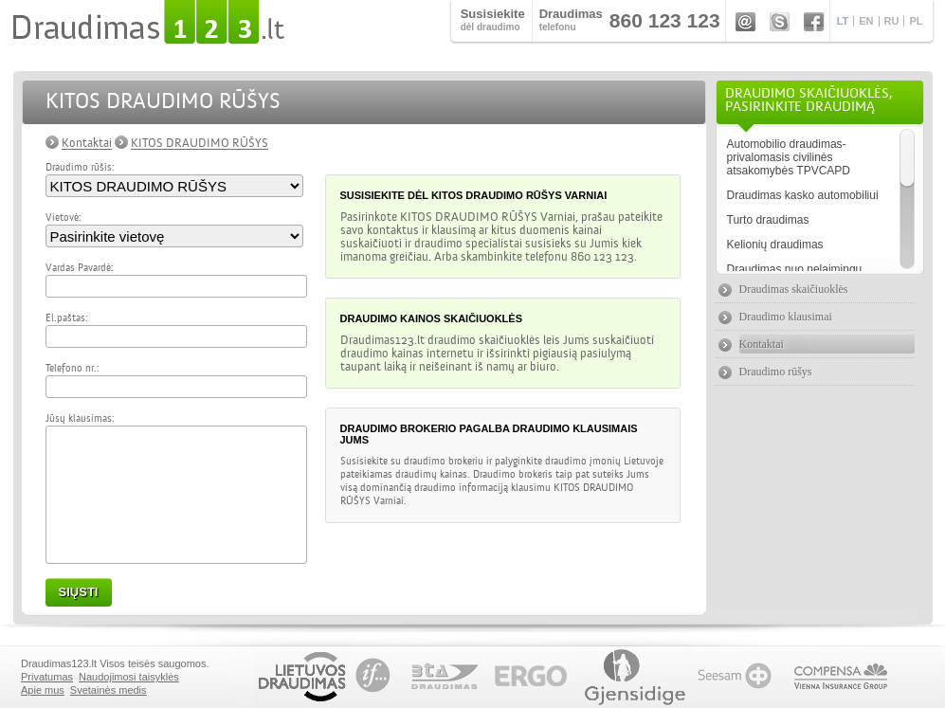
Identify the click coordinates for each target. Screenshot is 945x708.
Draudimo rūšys (775, 371)
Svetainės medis (107, 690)
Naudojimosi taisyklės (129, 676)
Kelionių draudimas (775, 244)
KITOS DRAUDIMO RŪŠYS (199, 143)
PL (915, 21)
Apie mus (42, 690)
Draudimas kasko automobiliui (803, 195)
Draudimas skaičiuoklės (793, 289)
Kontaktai (87, 143)
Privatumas (47, 676)
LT (843, 21)
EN (866, 21)
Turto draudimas (768, 220)
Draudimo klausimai (785, 316)
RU (892, 21)
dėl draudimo (493, 19)
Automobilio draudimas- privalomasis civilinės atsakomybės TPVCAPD (789, 157)
